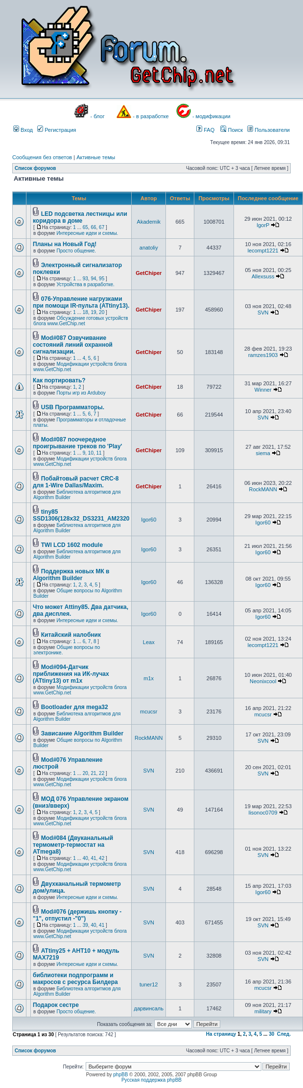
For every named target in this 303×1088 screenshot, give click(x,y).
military (263, 1011)
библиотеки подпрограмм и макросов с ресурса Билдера (75, 978)
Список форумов (35, 168)
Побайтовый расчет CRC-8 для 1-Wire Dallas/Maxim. (75, 482)
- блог (98, 116)
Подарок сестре (56, 1005)
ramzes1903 (263, 355)
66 (93, 227)
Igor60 (148, 520)
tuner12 (149, 984)
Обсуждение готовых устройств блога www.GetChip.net (80, 320)
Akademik (149, 222)
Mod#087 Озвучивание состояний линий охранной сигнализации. (73, 345)
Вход (23, 130)
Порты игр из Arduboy (80, 393)
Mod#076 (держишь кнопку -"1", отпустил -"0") (77, 915)
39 (85, 925)
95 (101, 278)
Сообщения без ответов (42, 157)
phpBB (120, 1074)
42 (101, 858)
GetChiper (149, 273)
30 (271, 1034)
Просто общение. (76, 250)
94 (93, 278)
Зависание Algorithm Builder (82, 733)
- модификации (211, 116)
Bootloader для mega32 (74, 707)
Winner (263, 390)
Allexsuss (263, 276)
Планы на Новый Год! (64, 244)
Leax (149, 642)
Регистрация (56, 130)
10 (90, 453)
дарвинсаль (148, 1008)
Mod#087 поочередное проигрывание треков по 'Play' (77, 443)
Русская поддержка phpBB (151, 1080)
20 (101, 312)
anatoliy (149, 248)
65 (85, 227)
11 (99, 453)
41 (93, 858)
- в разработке (150, 116)
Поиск (231, 130)
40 (85, 858)
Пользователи (268, 130)
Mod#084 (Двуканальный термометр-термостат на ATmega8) (73, 845)
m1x (148, 678)
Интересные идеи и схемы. (87, 233)
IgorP (262, 225)
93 (85, 278)
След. (284, 1034)
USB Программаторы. (72, 407)
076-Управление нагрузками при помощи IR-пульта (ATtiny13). (81, 302)
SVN (263, 312)
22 (101, 773)
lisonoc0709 (263, 813)
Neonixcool (263, 681)
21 (93, 773)
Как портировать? (59, 380)
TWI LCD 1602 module (72, 545)
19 (93, 312)
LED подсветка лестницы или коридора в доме (80, 217)
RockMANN (263, 489)
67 (101, 227)
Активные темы (95, 157)
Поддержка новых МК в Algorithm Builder (71, 575)
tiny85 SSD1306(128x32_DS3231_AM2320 (81, 515)
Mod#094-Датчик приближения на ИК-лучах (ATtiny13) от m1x (71, 674)
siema (263, 453)
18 (85, 312)
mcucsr (148, 711)
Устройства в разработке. (85, 284)
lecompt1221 (263, 250)
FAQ (205, 130)
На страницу (221, 1034)
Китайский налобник (71, 634)
